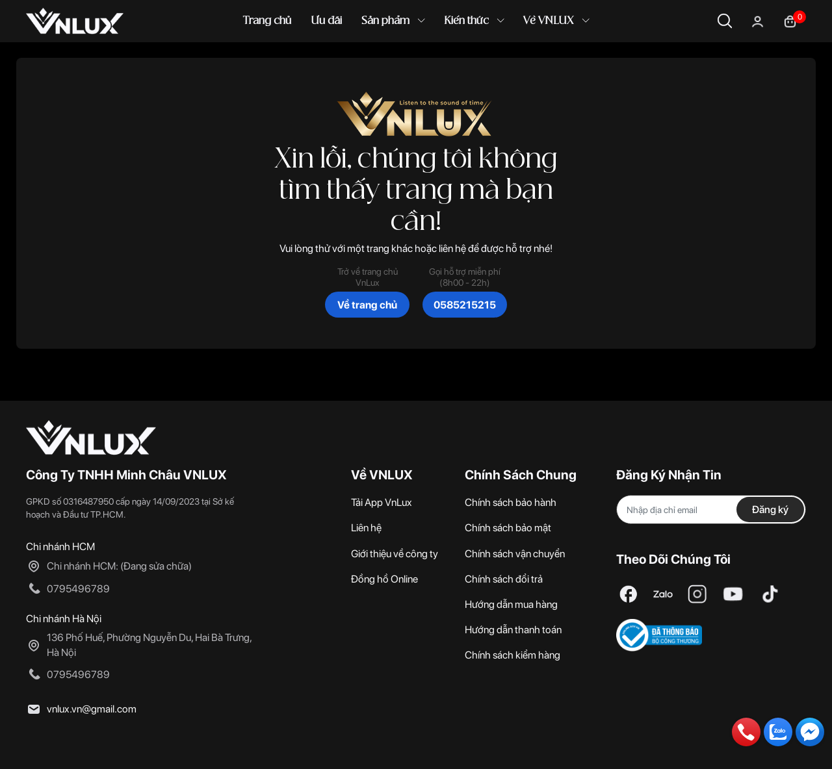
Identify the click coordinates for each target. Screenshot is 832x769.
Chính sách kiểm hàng (512, 655)
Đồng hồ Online (384, 579)
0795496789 (78, 589)
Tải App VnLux (381, 502)
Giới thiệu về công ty (394, 554)
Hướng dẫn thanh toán (513, 630)
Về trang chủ (367, 305)
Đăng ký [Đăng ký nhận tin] (770, 509)
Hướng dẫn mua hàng (511, 604)
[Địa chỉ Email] (711, 509)
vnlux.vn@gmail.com (91, 709)
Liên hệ (366, 528)
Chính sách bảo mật (508, 528)
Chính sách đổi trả (504, 579)
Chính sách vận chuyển (515, 554)
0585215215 (465, 305)
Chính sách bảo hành (510, 502)
